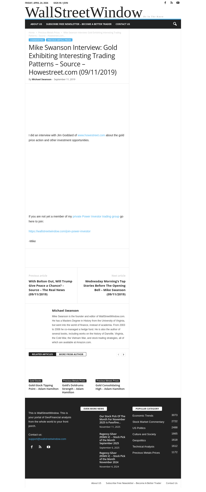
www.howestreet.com (91, 135)
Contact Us (123, 24)
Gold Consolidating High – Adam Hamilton (110, 387)
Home (31, 32)
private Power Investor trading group (96, 216)
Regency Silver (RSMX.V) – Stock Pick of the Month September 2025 (112, 438)
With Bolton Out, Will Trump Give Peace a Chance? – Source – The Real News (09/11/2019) (50, 287)
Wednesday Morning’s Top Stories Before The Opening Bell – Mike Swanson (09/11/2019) (104, 287)
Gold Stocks (35, 380)
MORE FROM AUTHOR (71, 354)
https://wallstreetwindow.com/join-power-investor (60, 231)
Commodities (37, 40)
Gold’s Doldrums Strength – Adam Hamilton (73, 388)
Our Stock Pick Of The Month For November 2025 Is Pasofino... (112, 419)
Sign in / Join (60, 2)
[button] (174, 24)
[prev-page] (118, 354)
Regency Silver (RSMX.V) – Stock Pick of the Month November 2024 (112, 457)
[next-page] (123, 354)
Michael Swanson (41, 79)
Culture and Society (144, 434)
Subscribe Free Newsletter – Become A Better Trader (79, 24)
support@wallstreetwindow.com (47, 438)
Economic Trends (143, 415)
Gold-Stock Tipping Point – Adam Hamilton (44, 387)
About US (36, 24)
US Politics (139, 428)
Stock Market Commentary (148, 421)
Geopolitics (139, 440)
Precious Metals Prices (49, 32)
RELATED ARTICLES (42, 354)
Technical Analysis (143, 446)
